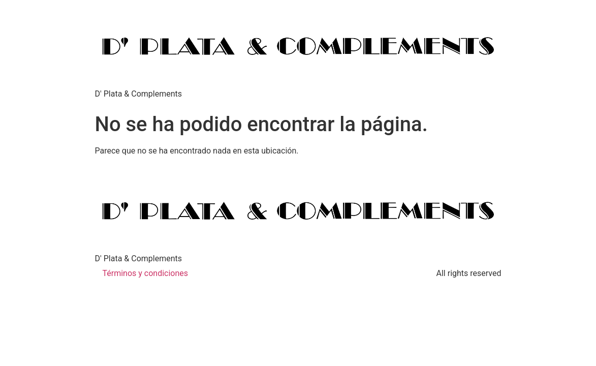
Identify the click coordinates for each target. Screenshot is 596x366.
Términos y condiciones (146, 273)
